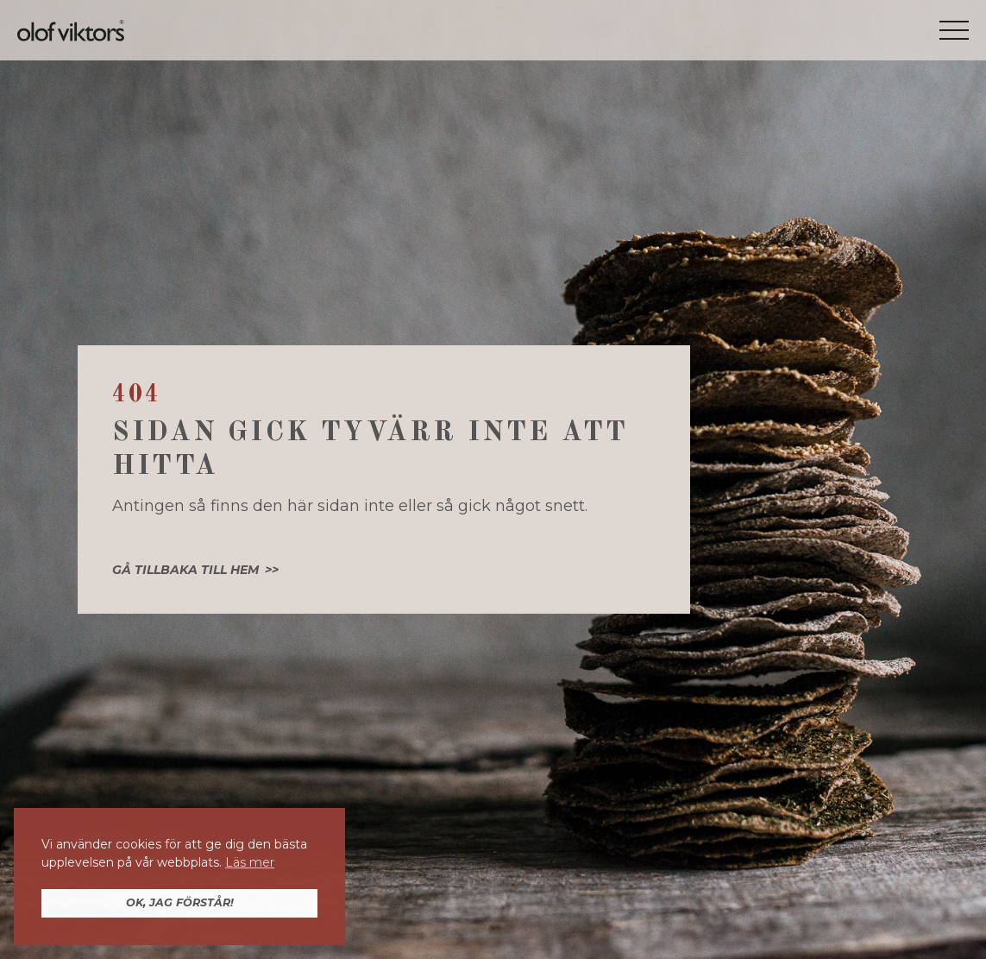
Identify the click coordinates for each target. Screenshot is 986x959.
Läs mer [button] (249, 862)
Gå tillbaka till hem (185, 569)
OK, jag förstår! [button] (180, 902)
